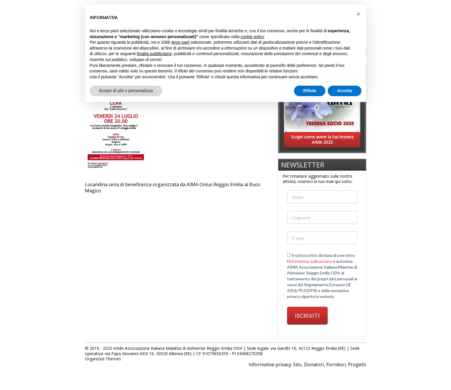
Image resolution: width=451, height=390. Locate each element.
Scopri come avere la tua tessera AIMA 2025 (322, 139)
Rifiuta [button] (309, 90)
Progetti (357, 364)
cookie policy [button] (252, 36)
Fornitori (336, 364)
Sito (297, 364)
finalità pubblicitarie (154, 53)
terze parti (180, 42)
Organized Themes (103, 359)
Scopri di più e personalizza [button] (126, 90)
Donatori (314, 364)
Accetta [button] (344, 90)
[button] (358, 14)
